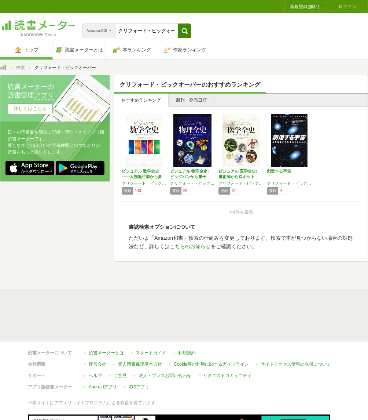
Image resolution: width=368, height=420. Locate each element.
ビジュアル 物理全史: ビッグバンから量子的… (189, 176)
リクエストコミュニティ (227, 325)
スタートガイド (151, 303)
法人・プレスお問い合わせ (165, 325)
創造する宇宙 (279, 171)
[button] (184, 30)
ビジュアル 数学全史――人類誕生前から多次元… (142, 176)
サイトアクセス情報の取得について (296, 314)
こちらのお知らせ (190, 246)
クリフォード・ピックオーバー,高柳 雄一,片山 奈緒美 (289, 183)
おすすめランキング (141, 100)
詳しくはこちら (30, 108)
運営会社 (97, 314)
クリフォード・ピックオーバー (144, 183)
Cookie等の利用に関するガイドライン (211, 314)
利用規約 (187, 303)
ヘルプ (95, 325)
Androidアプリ (103, 337)
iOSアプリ (139, 337)
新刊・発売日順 (191, 100)
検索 (20, 67)
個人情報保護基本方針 (140, 314)
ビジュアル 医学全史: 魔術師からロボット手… (237, 176)
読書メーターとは (106, 303)
